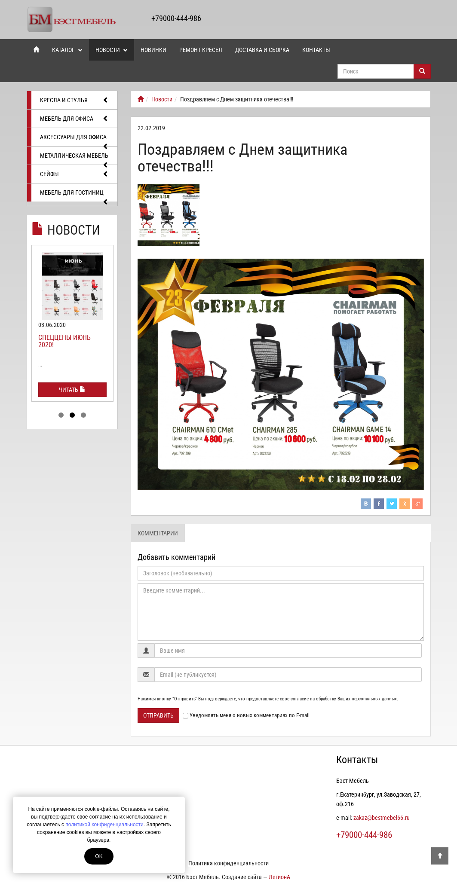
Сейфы (74, 174)
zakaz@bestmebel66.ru (381, 817)
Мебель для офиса (74, 118)
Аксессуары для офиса (74, 140)
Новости (111, 49)
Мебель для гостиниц (74, 195)
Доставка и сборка (262, 49)
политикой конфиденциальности (104, 825)
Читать (72, 389)
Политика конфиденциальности (228, 863)
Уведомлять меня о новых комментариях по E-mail (246, 715)
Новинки (153, 49)
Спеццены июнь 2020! (64, 341)
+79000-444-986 (176, 18)
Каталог (67, 49)
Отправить (158, 715)
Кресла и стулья (74, 100)
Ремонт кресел (200, 49)
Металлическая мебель (74, 158)
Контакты (316, 49)
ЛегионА (279, 877)
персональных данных (374, 699)
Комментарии (158, 533)
